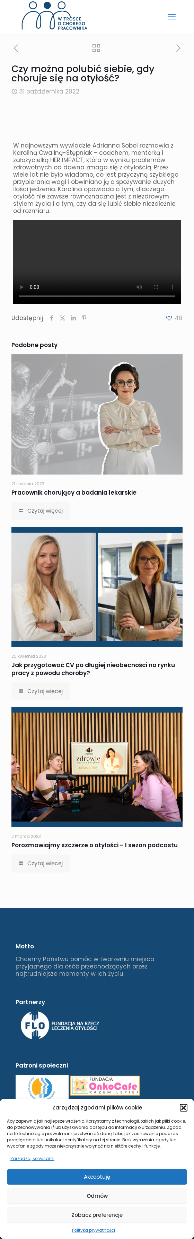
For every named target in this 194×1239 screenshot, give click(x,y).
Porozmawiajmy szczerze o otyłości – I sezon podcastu (94, 845)
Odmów (97, 1196)
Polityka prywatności (93, 1230)
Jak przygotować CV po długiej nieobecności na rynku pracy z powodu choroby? (93, 669)
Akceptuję (97, 1176)
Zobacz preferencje (97, 1215)
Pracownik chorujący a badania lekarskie (73, 492)
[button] (183, 1107)
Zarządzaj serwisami (32, 1158)
